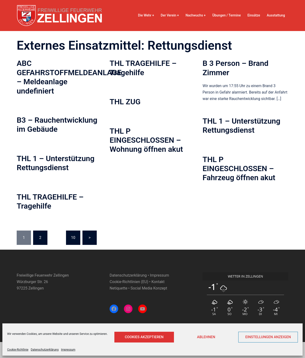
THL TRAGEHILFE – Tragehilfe (143, 68)
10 (73, 237)
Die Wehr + (146, 15)
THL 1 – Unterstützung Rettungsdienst (241, 125)
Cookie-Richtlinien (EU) (129, 281)
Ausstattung (276, 15)
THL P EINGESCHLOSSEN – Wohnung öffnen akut (146, 140)
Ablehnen (206, 337)
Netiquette (118, 288)
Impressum (68, 349)
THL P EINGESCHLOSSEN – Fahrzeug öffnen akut (239, 168)
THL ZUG (125, 101)
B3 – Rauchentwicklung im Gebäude (57, 125)
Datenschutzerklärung (45, 349)
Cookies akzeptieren (144, 337)
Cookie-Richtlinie (17, 349)
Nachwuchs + (196, 15)
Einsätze (253, 15)
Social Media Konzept (149, 288)
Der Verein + (170, 15)
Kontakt (157, 281)
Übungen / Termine (226, 15)
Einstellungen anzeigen (268, 337)
